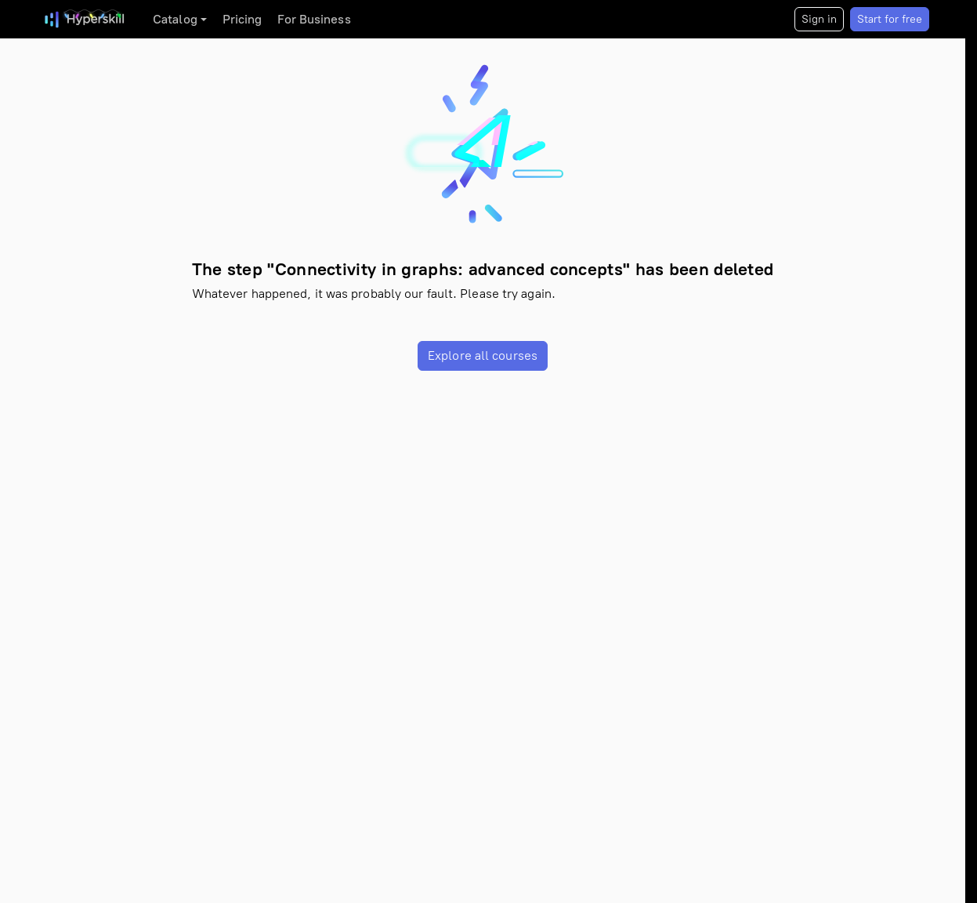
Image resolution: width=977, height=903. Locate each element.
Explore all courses (482, 355)
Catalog (175, 19)
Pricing (242, 19)
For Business (313, 19)
